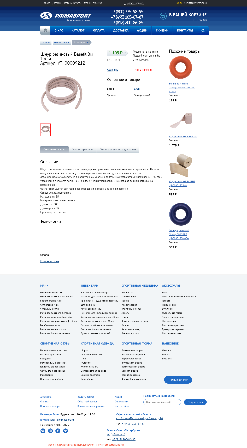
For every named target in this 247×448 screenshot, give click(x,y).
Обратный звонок (87, 401)
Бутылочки (167, 308)
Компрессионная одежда (135, 321)
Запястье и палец (131, 329)
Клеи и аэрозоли (130, 333)
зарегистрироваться (197, 3)
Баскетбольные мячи (51, 300)
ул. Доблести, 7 (116, 434)
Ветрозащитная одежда (93, 370)
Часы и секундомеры (173, 316)
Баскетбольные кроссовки (54, 350)
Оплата (44, 401)
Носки (165, 292)
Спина (125, 316)
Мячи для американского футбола (58, 321)
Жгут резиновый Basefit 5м (183, 136)
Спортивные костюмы (92, 354)
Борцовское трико (131, 358)
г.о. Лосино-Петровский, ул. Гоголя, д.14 (139, 418)
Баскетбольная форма (133, 366)
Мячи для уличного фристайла (56, 316)
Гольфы (166, 300)
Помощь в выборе (50, 406)
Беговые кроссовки (50, 354)
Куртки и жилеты (89, 366)
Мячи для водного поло (53, 329)
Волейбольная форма (133, 354)
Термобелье (87, 379)
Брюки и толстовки (90, 374)
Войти (179, 3)
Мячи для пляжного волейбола (56, 296)
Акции (118, 396)
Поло (83, 358)
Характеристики (82, 149)
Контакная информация (91, 406)
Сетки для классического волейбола (100, 316)
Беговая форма (130, 370)
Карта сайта (122, 406)
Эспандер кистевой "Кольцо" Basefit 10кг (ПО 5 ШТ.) (182, 87)
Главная (45, 30)
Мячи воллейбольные (51, 292)
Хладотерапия (129, 304)
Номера (166, 354)
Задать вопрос (86, 396)
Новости (47, 3)
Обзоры (57, 3)
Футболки (86, 362)
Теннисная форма (131, 374)
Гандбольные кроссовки (52, 366)
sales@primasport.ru (62, 419)
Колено (125, 300)
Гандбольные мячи (50, 325)
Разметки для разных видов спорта (99, 296)
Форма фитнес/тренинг (134, 379)
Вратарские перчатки (173, 329)
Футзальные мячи (49, 308)
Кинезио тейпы (129, 296)
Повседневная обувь (51, 379)
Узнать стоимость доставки (118, 149)
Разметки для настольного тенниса (99, 312)
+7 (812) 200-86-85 (124, 439)
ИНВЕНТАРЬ (60, 42)
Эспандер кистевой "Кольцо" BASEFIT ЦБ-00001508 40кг (179, 234)
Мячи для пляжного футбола (55, 312)
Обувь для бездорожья (52, 370)
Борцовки (45, 358)
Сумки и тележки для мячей (95, 333)
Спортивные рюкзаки (173, 325)
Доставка (45, 396)
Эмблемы (167, 358)
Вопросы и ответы (72, 3)
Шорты (84, 350)
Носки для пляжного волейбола (179, 296)
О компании (121, 401)
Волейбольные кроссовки (53, 362)
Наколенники (169, 304)
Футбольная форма (132, 362)
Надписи (166, 350)
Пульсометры (169, 321)
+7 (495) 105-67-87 (133, 423)
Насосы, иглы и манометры (95, 292)
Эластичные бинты (131, 308)
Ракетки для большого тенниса (97, 325)
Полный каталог (178, 379)
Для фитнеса (88, 304)
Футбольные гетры (172, 312)
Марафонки (46, 374)
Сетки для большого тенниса (96, 329)
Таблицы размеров (93, 3)
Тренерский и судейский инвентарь (99, 300)
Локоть (125, 312)
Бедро (125, 325)
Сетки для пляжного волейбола (97, 321)
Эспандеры (79, 42)
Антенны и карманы (91, 308)
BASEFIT (138, 88)
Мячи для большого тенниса (55, 333)
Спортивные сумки (171, 333)
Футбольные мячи (49, 304)
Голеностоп (127, 292)
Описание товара (54, 149)
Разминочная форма (132, 350)
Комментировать (49, 261)
